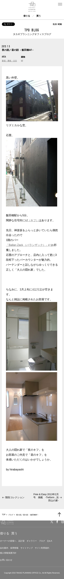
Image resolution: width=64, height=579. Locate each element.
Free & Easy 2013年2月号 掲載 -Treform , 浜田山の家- (46, 497)
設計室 (21, 541)
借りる (26, 16)
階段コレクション (14, 497)
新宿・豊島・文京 (9, 61)
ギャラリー (32, 541)
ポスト (8, 24)
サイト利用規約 (42, 548)
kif (22, 61)
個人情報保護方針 (8, 553)
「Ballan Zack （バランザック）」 (27, 245)
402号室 (37, 289)
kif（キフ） (32, 220)
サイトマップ (26, 548)
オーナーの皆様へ (8, 541)
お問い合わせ (6, 560)
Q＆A (49, 541)
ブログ (42, 541)
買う (38, 16)
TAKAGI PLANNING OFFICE (27, 573)
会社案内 (4, 548)
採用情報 (14, 548)
